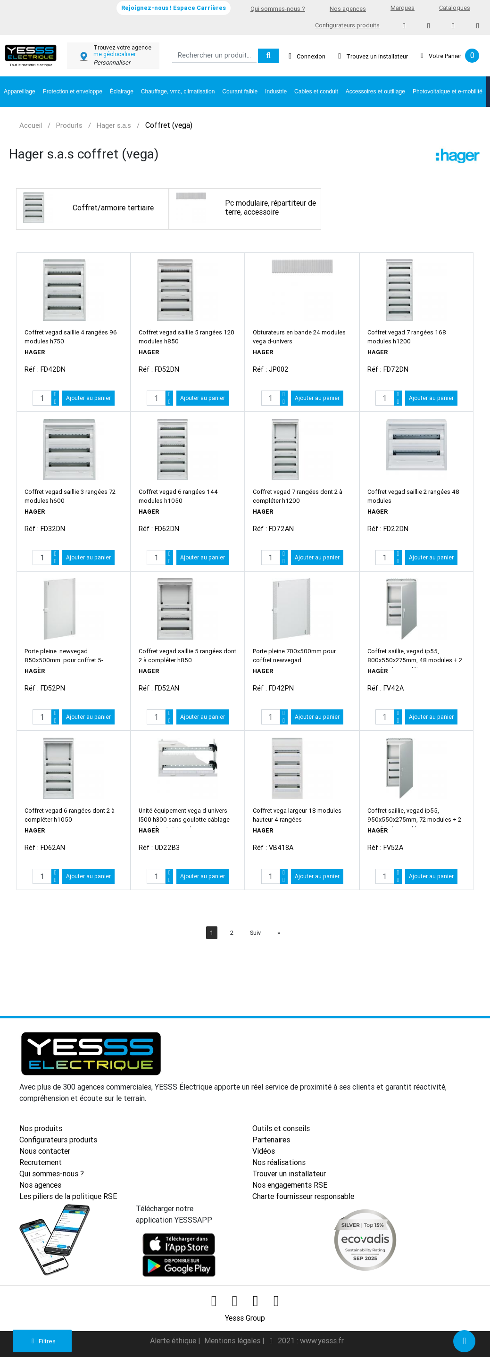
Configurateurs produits (347, 25)
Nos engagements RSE (289, 1185)
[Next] (279, 932)
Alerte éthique (174, 1340)
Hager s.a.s (114, 125)
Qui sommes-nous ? (277, 9)
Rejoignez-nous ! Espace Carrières (173, 8)
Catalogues (454, 8)
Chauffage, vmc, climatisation (178, 91)
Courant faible (239, 91)
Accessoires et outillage (375, 91)
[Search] (214, 56)
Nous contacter (44, 1151)
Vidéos (263, 1151)
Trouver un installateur (289, 1173)
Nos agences (348, 9)
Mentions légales (233, 1340)
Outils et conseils (281, 1128)
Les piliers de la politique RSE (68, 1196)
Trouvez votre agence (122, 47)
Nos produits (40, 1128)
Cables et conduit (316, 91)
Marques (402, 8)
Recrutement (40, 1162)
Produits (69, 125)
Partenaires (271, 1139)
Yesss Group (245, 1318)
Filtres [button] (42, 1341)
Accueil (30, 125)
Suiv (255, 933)
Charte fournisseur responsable (303, 1196)
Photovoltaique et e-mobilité (447, 91)
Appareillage (19, 91)
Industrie (276, 91)
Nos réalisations (279, 1162)
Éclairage (121, 91)
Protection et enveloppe (72, 91)
